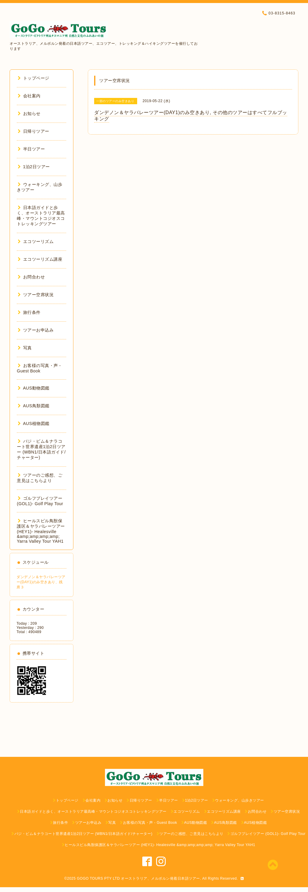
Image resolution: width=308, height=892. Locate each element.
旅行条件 (29, 312)
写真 (25, 347)
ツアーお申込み (36, 330)
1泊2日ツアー (34, 166)
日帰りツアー (33, 131)
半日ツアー (31, 149)
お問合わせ (31, 277)
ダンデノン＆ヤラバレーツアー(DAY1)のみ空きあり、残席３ (41, 582)
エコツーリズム (36, 241)
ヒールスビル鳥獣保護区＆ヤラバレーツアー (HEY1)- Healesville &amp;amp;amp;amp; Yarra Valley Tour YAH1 (41, 531)
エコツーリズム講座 (40, 259)
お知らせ (29, 113)
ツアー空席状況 (36, 294)
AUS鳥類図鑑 (34, 405)
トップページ (33, 78)
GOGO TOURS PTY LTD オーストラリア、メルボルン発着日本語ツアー (138, 878)
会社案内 (29, 95)
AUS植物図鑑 (34, 423)
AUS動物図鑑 (34, 388)
